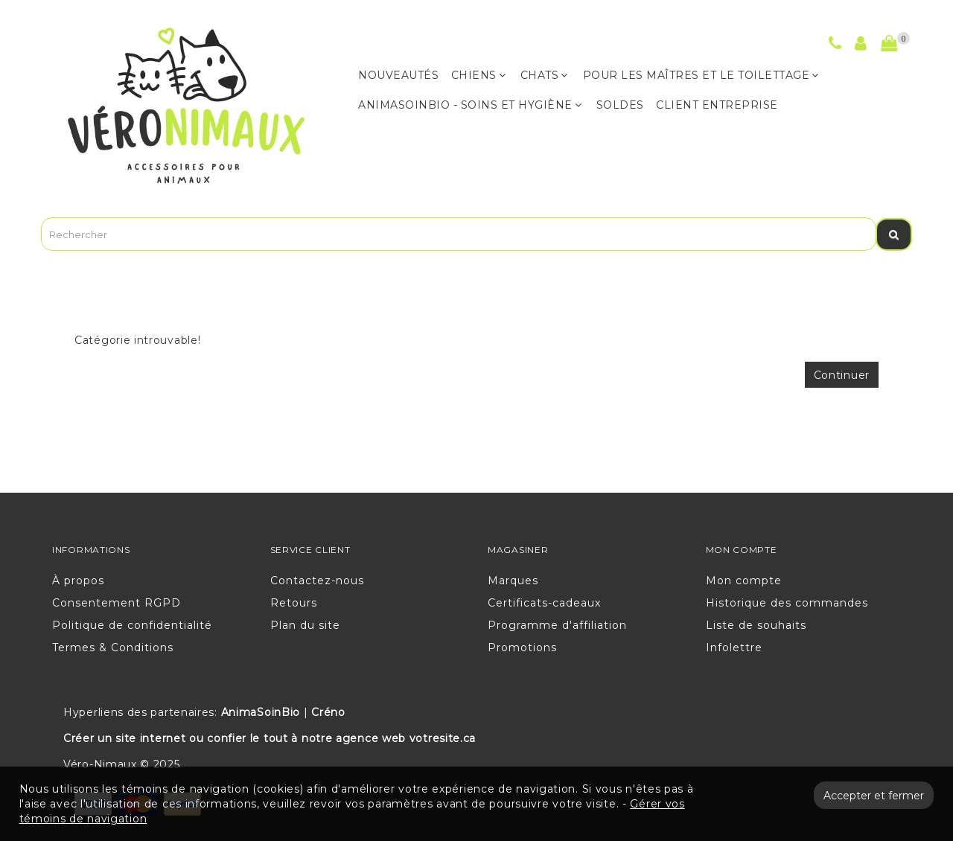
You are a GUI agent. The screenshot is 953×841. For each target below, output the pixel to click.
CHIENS (478, 75)
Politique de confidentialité (132, 625)
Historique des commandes (787, 603)
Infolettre (734, 647)
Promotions (522, 647)
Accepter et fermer (873, 795)
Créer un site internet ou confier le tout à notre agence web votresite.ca (269, 738)
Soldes (620, 105)
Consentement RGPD (116, 603)
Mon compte (744, 580)
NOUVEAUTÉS (398, 75)
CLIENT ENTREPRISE (717, 105)
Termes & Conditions (112, 647)
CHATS (544, 75)
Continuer (842, 375)
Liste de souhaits (756, 625)
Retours (293, 603)
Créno (328, 712)
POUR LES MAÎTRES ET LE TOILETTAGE (701, 75)
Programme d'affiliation (557, 625)
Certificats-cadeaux (544, 603)
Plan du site (305, 625)
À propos (78, 580)
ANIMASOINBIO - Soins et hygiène (469, 105)
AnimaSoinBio (260, 712)
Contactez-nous (317, 580)
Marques (513, 580)
